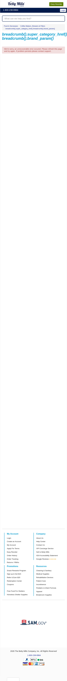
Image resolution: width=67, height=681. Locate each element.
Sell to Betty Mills (42, 552)
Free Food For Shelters (16, 591)
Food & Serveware (11, 26)
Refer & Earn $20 (13, 577)
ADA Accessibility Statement (47, 555)
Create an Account (14, 541)
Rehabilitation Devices (44, 577)
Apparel (39, 591)
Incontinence (41, 584)
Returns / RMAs (13, 562)
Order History (12, 555)
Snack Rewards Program (16, 571)
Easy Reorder (12, 552)
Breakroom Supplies (44, 595)
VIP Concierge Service (44, 548)
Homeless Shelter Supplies (17, 595)
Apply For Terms (13, 548)
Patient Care (41, 581)
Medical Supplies (42, 574)
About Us (39, 538)
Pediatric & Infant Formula (46, 588)
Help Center (40, 541)
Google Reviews (42, 559)
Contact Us (40, 545)
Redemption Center (14, 581)
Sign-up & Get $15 (14, 574)
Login (9, 538)
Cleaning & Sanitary (43, 571)
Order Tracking (12, 559)
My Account (11, 545)
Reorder (56, 4)
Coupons (10, 584)
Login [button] (63, 10)
